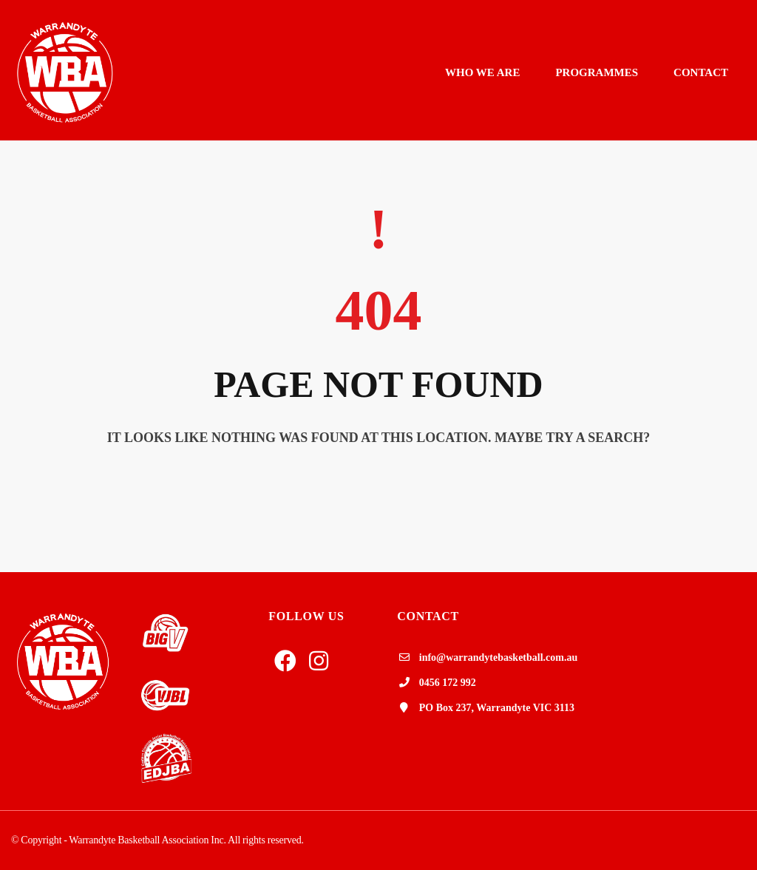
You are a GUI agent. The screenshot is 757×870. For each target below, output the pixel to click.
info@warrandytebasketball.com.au (498, 657)
